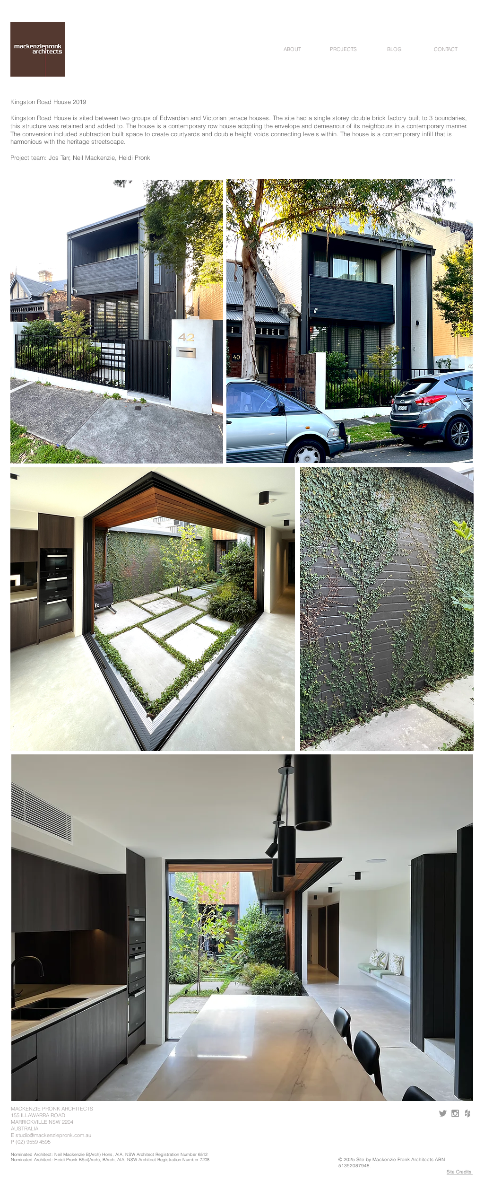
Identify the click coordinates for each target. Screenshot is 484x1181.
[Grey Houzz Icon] (467, 1113)
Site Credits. (460, 1172)
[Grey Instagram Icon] (455, 1113)
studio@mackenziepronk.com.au (53, 1135)
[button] (292, 49)
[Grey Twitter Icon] (443, 1113)
